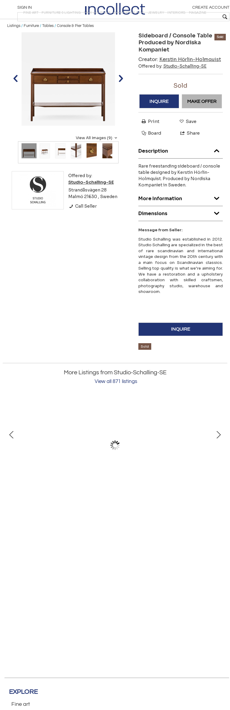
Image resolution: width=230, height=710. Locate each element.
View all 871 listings (116, 401)
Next (218, 464)
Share (187, 153)
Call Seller (82, 226)
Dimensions (180, 232)
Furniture (31, 45)
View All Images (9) (97, 157)
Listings (13, 45)
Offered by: (172, 86)
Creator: (179, 79)
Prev (11, 464)
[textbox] (184, 17)
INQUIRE (159, 121)
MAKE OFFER (202, 121)
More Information (180, 217)
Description (180, 169)
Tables (48, 45)
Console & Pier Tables (75, 45)
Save (186, 141)
